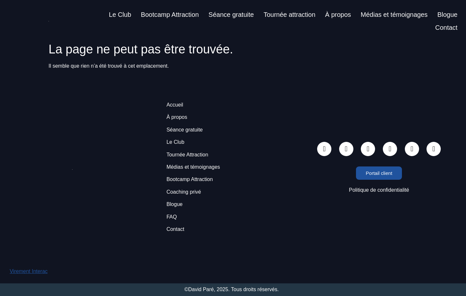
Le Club (120, 14)
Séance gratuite (231, 14)
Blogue (447, 14)
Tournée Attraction (187, 154)
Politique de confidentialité (379, 190)
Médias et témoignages (394, 14)
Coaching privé (183, 192)
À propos (338, 14)
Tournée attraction (289, 14)
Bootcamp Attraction (170, 14)
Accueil (174, 105)
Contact (446, 27)
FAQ (171, 217)
